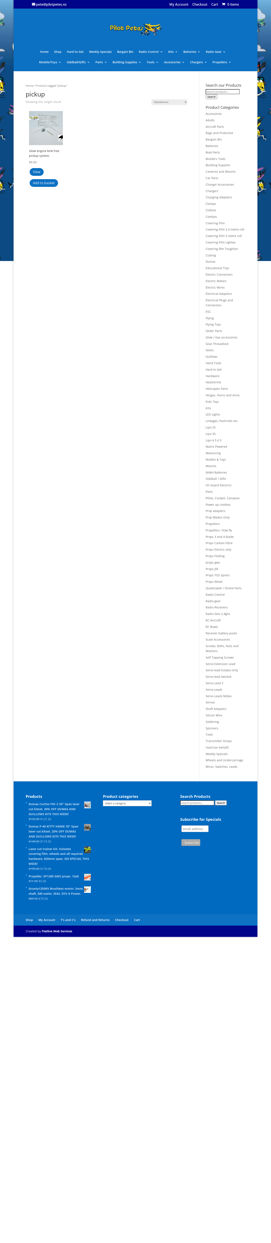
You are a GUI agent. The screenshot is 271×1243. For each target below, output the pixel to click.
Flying (210, 318)
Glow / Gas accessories (221, 337)
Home (44, 52)
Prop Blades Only (218, 517)
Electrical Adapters (219, 294)
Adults (210, 120)
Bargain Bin (125, 52)
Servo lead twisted (218, 677)
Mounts (211, 466)
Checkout (199, 5)
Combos (211, 217)
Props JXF (212, 569)
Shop (57, 52)
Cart (214, 5)
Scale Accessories (218, 639)
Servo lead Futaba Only (222, 670)
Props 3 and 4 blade (220, 537)
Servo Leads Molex (219, 696)
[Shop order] (169, 102)
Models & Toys (216, 459)
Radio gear (213, 601)
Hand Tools (213, 363)
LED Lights (213, 414)
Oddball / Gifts (216, 479)
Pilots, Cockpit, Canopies (223, 498)
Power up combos (218, 505)
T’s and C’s (68, 920)
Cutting (211, 255)
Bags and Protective (219, 133)
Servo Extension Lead (220, 664)
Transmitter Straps (219, 741)
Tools (150, 62)
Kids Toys (212, 402)
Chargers (196, 62)
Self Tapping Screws (220, 657)
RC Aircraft (213, 620)
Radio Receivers (217, 607)
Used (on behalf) (217, 747)
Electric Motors (216, 281)
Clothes (211, 210)
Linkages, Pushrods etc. (222, 421)
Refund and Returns (95, 920)
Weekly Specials (100, 52)
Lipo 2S (211, 427)
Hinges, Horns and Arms (223, 395)
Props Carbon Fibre (219, 543)
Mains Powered (216, 447)
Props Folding (215, 556)
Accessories (172, 62)
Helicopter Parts (217, 389)
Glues (210, 350)
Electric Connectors (219, 274)
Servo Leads (214, 690)
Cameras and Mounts (221, 172)
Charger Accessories (220, 184)
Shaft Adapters (216, 709)
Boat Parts (213, 152)
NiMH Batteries (216, 472)
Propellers (220, 62)
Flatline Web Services (57, 931)
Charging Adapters (219, 197)
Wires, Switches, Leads (221, 767)
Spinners (212, 728)
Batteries (189, 52)
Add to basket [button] (44, 183)
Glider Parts (214, 331)
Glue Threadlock (217, 344)
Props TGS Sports (218, 575)
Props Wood (214, 582)
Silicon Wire (214, 715)
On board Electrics (219, 485)
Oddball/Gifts (76, 62)
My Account (178, 5)
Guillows (212, 357)
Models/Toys (48, 62)
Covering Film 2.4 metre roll (225, 229)
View (36, 172)
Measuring (213, 453)
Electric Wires (215, 287)
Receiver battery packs (221, 633)
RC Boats (212, 627)
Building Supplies (125, 62)
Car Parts (212, 178)
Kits (171, 52)
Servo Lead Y (214, 683)
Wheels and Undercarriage (224, 760)
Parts (99, 62)
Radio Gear (214, 52)
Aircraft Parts (215, 127)
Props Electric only (218, 549)
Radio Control (149, 52)
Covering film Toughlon (222, 249)
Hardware (212, 376)
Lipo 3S (211, 434)
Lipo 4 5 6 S (214, 440)
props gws (213, 562)
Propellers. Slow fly (219, 530)
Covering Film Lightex (221, 242)
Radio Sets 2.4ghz (218, 614)
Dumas (210, 262)
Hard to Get (75, 52)
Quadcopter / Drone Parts (224, 588)
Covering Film (215, 223)
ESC (208, 312)
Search (211, 97)
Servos (210, 702)
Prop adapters (215, 511)
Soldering (212, 722)
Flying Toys (213, 324)
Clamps (211, 204)
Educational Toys (217, 268)
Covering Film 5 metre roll (224, 236)
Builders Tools (215, 159)
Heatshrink (213, 382)
